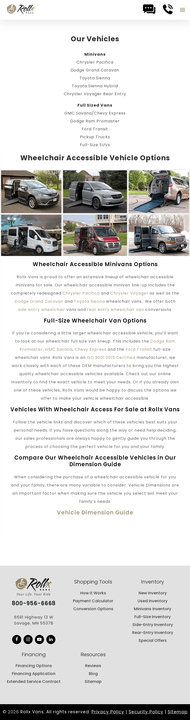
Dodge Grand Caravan (95, 70)
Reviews (93, 666)
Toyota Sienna (94, 78)
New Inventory (153, 593)
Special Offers (153, 640)
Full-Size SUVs (95, 145)
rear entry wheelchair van (115, 309)
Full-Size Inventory (152, 617)
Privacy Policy (108, 712)
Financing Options (34, 666)
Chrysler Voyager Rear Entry (95, 94)
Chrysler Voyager (129, 293)
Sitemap (93, 681)
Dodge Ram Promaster (95, 121)
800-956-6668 (34, 603)
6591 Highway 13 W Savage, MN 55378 (33, 620)
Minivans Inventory (152, 609)
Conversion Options (93, 609)
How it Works (93, 593)
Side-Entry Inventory (152, 624)
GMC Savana (58, 349)
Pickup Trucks (95, 137)
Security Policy (146, 712)
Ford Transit (95, 129)
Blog (93, 673)
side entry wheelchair (41, 309)
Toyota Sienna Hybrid (95, 86)
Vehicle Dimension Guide (95, 512)
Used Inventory (152, 601)
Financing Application (33, 673)
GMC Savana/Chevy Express (95, 113)
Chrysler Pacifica (95, 62)
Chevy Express (90, 349)
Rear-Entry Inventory (152, 632)
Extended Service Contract (34, 681)
